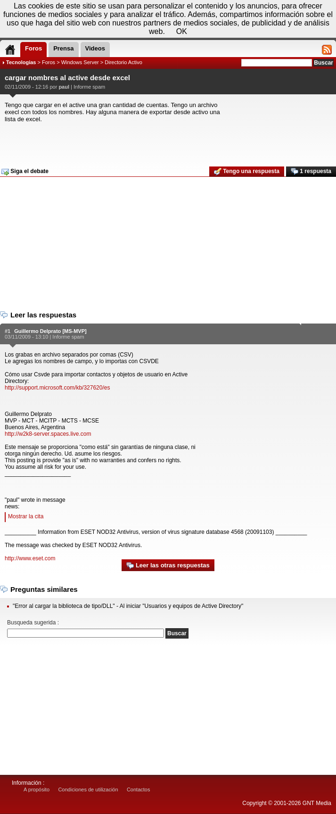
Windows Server (80, 62)
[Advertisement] (167, 141)
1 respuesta (311, 171)
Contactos (138, 789)
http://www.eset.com (30, 558)
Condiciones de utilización (88, 789)
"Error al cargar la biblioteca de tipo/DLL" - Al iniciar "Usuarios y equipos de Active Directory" (128, 606)
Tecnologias (21, 62)
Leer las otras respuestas (167, 566)
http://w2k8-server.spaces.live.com (48, 434)
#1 (7, 331)
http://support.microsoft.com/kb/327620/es (57, 387)
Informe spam (89, 87)
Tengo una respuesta (246, 171)
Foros (48, 62)
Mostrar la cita (25, 516)
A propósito (36, 789)
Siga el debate (25, 171)
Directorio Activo (123, 62)
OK (181, 31)
